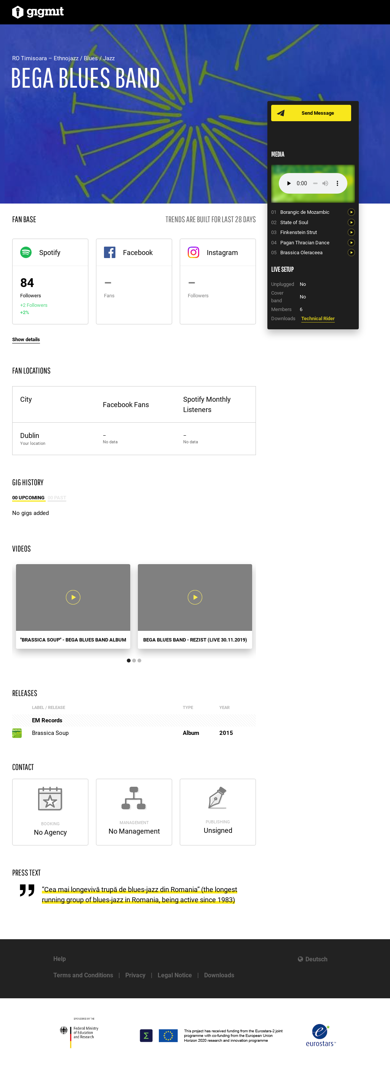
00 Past (57, 497)
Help (59, 958)
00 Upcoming (29, 497)
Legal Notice (175, 975)
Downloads (219, 975)
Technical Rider (318, 318)
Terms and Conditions (83, 975)
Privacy (135, 975)
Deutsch (316, 959)
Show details (26, 339)
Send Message (318, 113)
